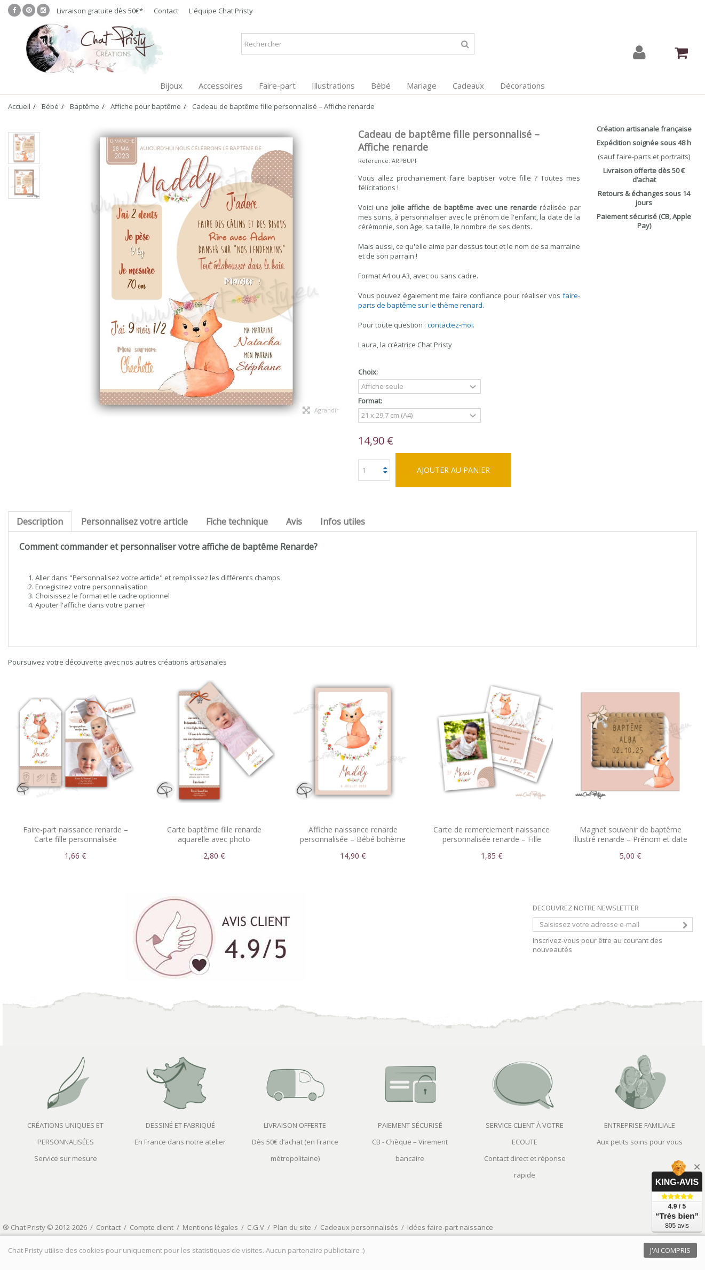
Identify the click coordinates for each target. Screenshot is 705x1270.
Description (40, 521)
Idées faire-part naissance (450, 1227)
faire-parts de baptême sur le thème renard (469, 300)
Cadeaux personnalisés (359, 1227)
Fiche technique (237, 521)
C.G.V (255, 1227)
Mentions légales (210, 1227)
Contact (166, 10)
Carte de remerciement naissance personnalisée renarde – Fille (491, 834)
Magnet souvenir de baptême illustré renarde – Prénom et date (630, 834)
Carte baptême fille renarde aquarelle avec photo (214, 834)
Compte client (151, 1227)
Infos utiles (342, 521)
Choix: (368, 372)
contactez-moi (450, 325)
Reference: (374, 161)
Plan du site (292, 1227)
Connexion (639, 52)
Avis (294, 521)
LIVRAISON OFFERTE (295, 1125)
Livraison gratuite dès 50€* (100, 10)
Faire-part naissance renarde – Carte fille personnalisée (75, 834)
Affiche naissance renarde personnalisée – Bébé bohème (353, 834)
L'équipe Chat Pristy (221, 10)
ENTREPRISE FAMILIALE (639, 1125)
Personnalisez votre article (134, 521)
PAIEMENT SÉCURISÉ (410, 1125)
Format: (371, 401)
